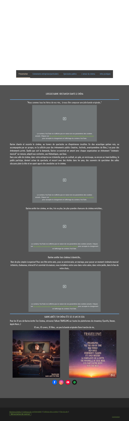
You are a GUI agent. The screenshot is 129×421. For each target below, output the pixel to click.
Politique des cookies (50, 412)
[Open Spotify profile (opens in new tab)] (74, 382)
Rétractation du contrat (20, 414)
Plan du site (64, 412)
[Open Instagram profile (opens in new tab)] (61, 382)
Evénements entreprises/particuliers (46, 73)
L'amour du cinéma (88, 73)
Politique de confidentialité (32, 412)
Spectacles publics (70, 73)
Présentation (23, 73)
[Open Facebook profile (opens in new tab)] (54, 382)
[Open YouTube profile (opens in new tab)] (68, 382)
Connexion (116, 417)
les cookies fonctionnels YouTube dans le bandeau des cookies (71, 136)
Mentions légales (15, 412)
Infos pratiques (105, 73)
